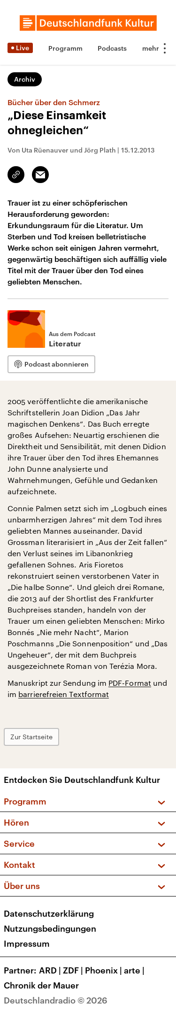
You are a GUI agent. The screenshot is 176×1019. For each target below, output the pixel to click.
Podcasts (112, 48)
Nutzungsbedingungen (50, 928)
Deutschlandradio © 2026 (55, 1000)
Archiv (24, 79)
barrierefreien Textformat (63, 694)
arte (135, 970)
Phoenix (104, 970)
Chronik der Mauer (41, 985)
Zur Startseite (31, 737)
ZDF (74, 970)
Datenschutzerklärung (49, 913)
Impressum (27, 943)
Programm (65, 48)
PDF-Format (129, 682)
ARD (51, 970)
